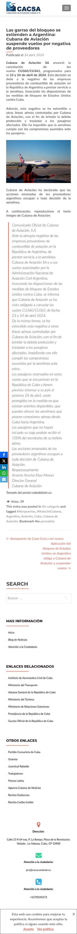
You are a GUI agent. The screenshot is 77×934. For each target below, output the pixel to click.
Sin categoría (51, 506)
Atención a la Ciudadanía (22, 646)
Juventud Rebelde (18, 766)
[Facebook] (4, 455)
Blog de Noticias (17, 639)
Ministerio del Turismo (21, 699)
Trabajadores (15, 773)
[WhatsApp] (4, 473)
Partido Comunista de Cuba (24, 752)
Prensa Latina (16, 780)
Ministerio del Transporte (22, 685)
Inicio (11, 632)
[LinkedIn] (4, 467)
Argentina (13, 516)
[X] (4, 461)
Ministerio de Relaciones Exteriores (28, 706)
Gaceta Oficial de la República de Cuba (30, 721)
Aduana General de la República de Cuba (32, 692)
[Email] (4, 479)
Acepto (28, 929)
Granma (12, 759)
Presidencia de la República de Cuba (29, 713)
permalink (47, 521)
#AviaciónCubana (49, 511)
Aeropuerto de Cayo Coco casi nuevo (34, 538)
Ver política (45, 929)
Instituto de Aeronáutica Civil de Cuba (30, 678)
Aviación (27, 516)
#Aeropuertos (26, 511)
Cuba (37, 516)
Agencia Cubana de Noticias (24, 787)
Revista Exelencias (19, 795)
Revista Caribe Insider (20, 802)
